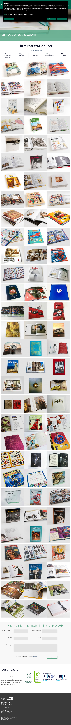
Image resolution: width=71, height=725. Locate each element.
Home (27, 697)
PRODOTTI (39, 697)
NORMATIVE (66, 697)
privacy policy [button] (43, 5)
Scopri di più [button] (9, 18)
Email (39, 637)
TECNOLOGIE (46, 697)
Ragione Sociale (36, 630)
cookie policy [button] (54, 6)
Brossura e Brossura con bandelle (7, 55)
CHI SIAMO (33, 697)
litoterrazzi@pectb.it (6, 718)
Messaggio (9, 645)
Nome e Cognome (7, 630)
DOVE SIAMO (53, 697)
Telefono (9, 637)
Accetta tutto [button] (62, 18)
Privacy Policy (4, 719)
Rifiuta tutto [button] (51, 18)
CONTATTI (60, 697)
